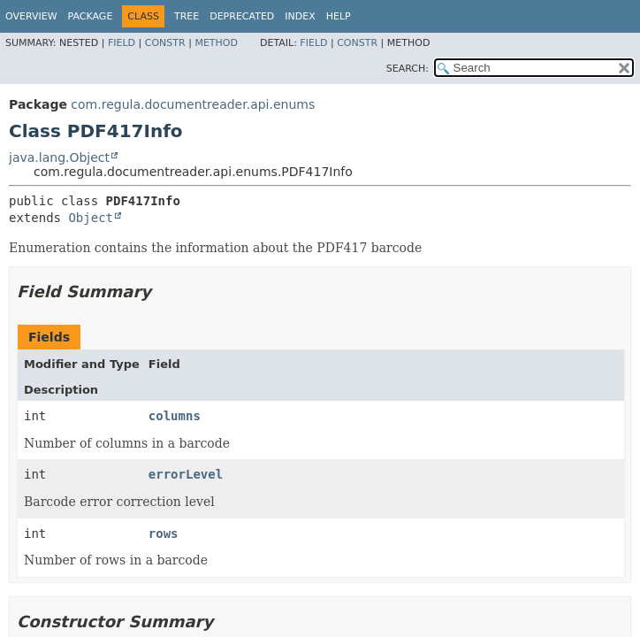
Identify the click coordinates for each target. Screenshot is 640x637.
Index (300, 16)
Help (338, 16)
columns (175, 416)
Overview (31, 16)
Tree (186, 16)
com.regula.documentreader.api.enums (193, 104)
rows (164, 533)
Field (121, 43)
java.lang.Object (59, 157)
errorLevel (186, 474)
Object (90, 218)
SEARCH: (407, 68)
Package (90, 16)
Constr (165, 43)
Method (216, 43)
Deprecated (242, 16)
